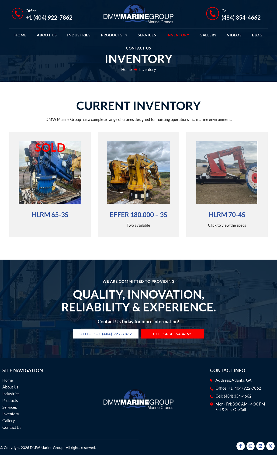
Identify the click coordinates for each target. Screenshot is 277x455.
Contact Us (138, 48)
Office (31, 10)
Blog (257, 35)
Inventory (177, 35)
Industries (79, 35)
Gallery (208, 35)
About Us (47, 35)
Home (20, 35)
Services (147, 35)
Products (114, 35)
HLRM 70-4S (227, 215)
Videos (234, 35)
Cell (225, 10)
